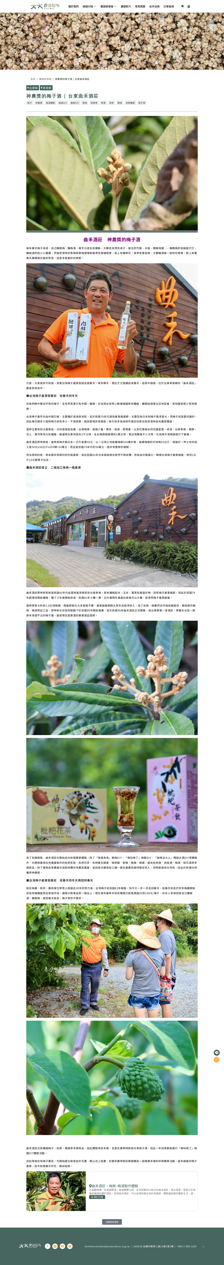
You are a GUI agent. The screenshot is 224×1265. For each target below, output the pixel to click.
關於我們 (73, 6)
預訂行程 (112, 1191)
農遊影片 (126, 6)
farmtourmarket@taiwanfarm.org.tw (107, 1246)
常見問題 (140, 6)
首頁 (33, 79)
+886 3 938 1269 (187, 1246)
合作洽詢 (154, 6)
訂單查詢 (169, 6)
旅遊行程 (89, 6)
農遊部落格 (108, 6)
